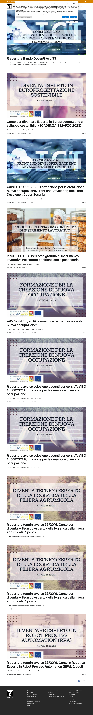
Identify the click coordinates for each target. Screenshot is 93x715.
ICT (27, 202)
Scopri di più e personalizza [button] (24, 17)
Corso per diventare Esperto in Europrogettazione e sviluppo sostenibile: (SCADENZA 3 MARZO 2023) (45, 123)
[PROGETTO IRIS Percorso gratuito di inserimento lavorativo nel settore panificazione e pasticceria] (46, 230)
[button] (84, 6)
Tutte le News (35, 332)
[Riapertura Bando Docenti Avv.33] (46, 32)
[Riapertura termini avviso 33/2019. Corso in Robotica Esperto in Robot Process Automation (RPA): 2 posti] (46, 636)
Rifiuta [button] (65, 17)
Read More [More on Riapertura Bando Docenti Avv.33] (84, 68)
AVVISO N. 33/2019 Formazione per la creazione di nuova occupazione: (44, 323)
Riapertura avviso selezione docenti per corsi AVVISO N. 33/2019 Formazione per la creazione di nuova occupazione (46, 390)
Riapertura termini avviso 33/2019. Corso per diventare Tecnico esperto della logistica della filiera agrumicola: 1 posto (45, 528)
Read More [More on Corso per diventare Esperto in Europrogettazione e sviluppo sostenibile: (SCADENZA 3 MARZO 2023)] (84, 133)
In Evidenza (29, 68)
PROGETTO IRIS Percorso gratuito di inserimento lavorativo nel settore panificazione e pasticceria (43, 258)
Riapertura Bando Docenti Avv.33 (31, 58)
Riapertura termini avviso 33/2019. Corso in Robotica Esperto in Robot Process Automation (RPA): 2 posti (46, 664)
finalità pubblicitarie (23, 8)
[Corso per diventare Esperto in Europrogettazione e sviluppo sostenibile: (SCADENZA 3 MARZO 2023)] (46, 95)
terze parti (36, 6)
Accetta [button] (73, 17)
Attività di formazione (17, 68)
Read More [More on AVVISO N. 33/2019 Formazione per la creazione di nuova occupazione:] (84, 332)
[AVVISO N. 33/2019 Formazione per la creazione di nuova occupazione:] (46, 295)
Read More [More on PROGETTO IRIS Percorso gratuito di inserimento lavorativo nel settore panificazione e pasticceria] (84, 267)
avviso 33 (24, 68)
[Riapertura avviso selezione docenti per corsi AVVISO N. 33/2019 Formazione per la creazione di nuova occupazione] (46, 360)
